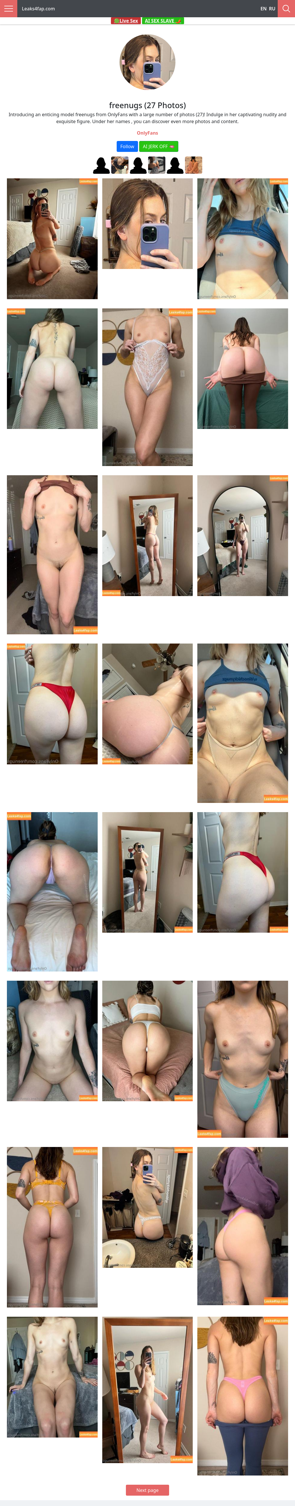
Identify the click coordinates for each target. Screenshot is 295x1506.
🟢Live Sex (126, 21)
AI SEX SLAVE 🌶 (163, 21)
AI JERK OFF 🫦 (159, 146)
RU (272, 8)
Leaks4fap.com (38, 8)
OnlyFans (147, 133)
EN (263, 8)
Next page (148, 1490)
